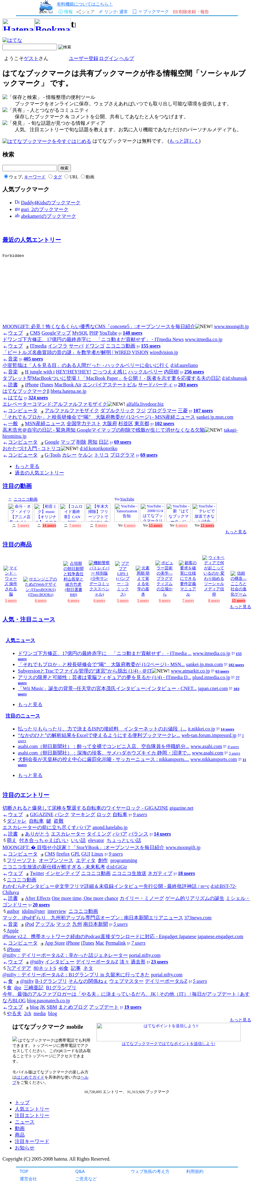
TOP (24, 1171)
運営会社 (28, 1179)
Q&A (80, 1171)
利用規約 (194, 1171)
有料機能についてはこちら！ (85, 4)
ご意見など (86, 1179)
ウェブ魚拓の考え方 (150, 1171)
